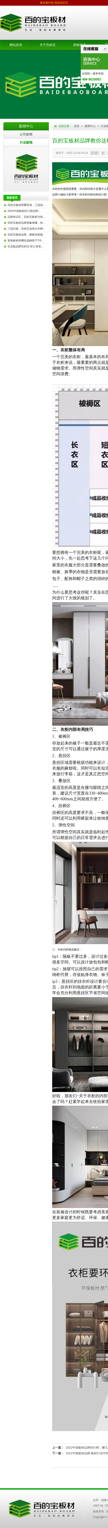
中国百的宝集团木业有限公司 (42, 1509)
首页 (76, 126)
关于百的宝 (48, 45)
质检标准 (79, 45)
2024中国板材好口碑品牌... (23, 211)
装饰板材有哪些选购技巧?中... (25, 240)
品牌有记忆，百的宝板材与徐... (26, 216)
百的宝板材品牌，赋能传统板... (26, 234)
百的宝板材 (26, 169)
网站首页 (16, 45)
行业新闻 (26, 142)
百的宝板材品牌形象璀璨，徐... (26, 222)
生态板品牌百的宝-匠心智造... (25, 246)
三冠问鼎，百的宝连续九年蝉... (26, 228)
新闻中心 (90, 126)
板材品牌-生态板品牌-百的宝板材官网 (33, 23)
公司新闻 (26, 134)
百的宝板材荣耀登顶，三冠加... (26, 205)
